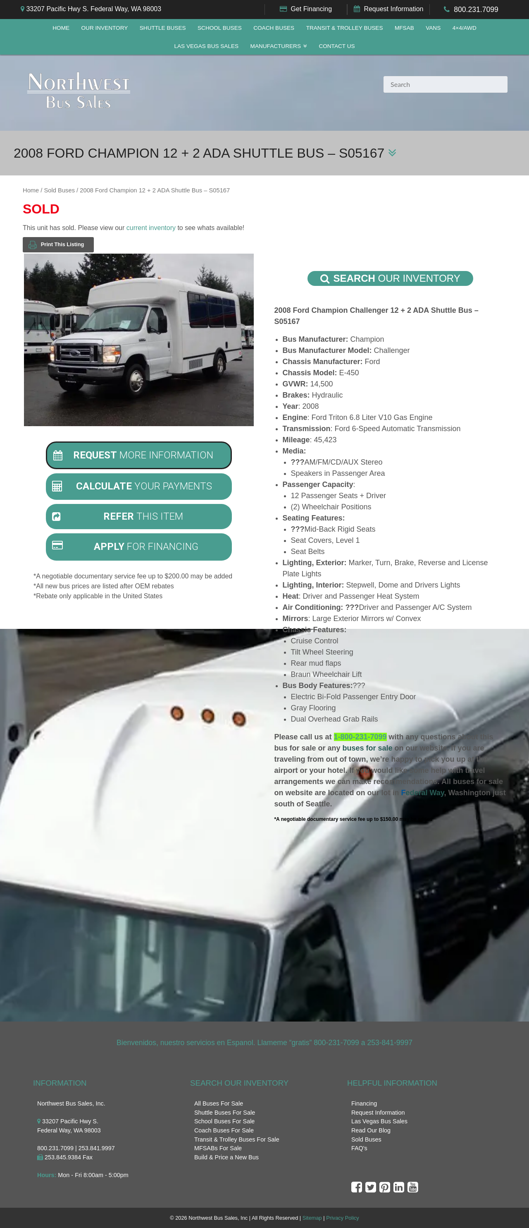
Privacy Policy (342, 1218)
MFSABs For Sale (218, 1148)
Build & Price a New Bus (226, 1157)
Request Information (393, 8)
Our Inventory (104, 28)
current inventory (151, 227)
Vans (433, 28)
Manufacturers (275, 46)
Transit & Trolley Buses (344, 28)
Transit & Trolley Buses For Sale (236, 1139)
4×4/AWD (465, 28)
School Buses (220, 28)
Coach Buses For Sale (224, 1130)
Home (60, 28)
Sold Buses (59, 190)
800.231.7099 (476, 9)
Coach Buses (273, 28)
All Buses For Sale (218, 1103)
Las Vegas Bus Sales (206, 46)
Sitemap (312, 1218)
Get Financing (311, 8)
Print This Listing (56, 244)
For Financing (125, 546)
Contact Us (337, 46)
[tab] (139, 455)
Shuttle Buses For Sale (224, 1112)
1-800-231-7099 (360, 737)
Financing (364, 1103)
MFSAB (404, 28)
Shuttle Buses (163, 28)
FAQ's (359, 1148)
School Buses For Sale (224, 1121)
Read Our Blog (371, 1130)
